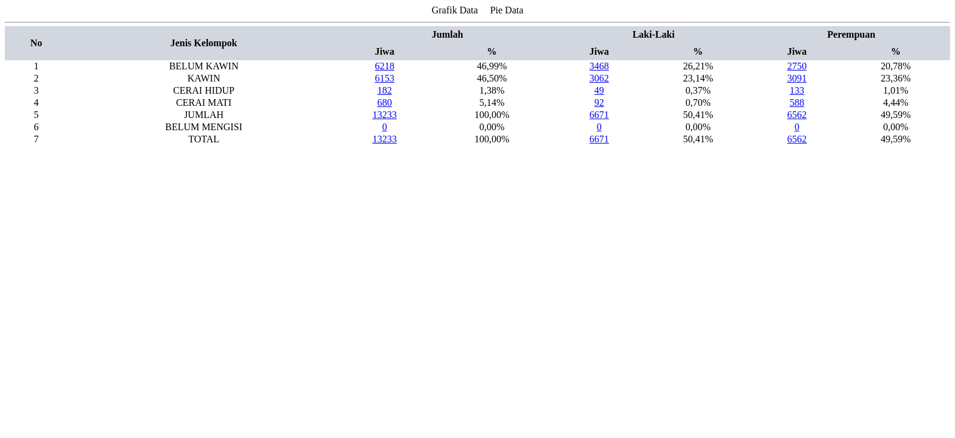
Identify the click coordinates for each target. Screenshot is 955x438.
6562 (796, 114)
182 (384, 90)
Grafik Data (455, 10)
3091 (796, 78)
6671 (599, 114)
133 (796, 90)
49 (599, 90)
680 (384, 102)
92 (599, 102)
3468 (599, 66)
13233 (384, 114)
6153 (384, 78)
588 (796, 102)
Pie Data (507, 10)
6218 (384, 66)
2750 (796, 66)
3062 (599, 78)
